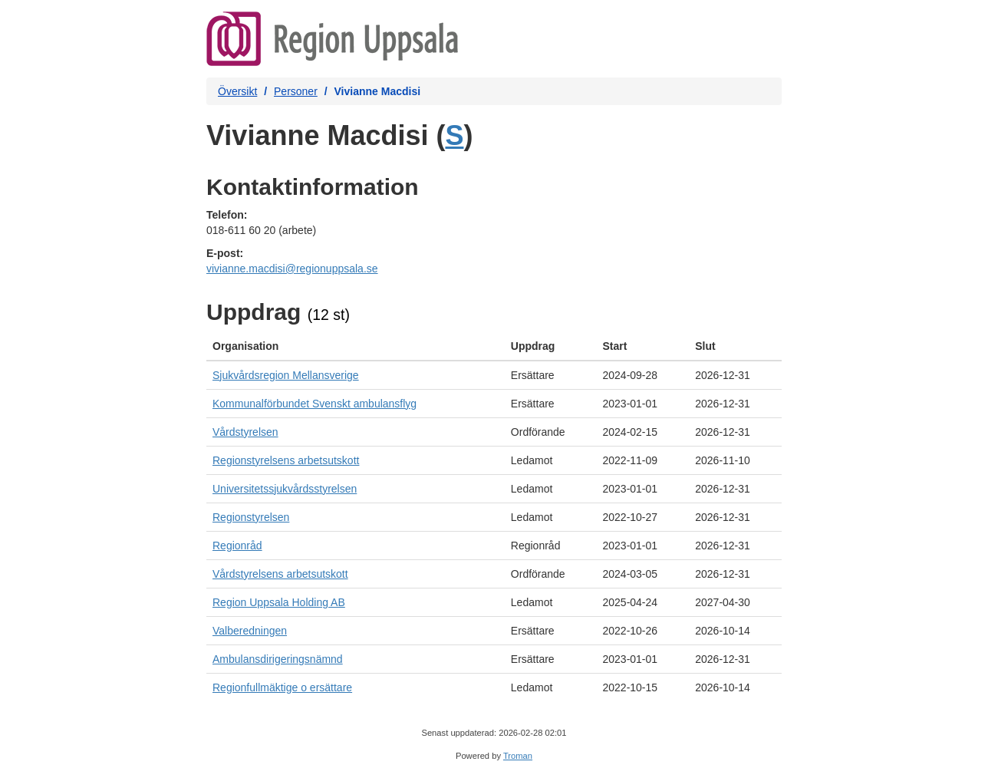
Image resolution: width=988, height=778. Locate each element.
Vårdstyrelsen (245, 432)
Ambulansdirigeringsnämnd (277, 659)
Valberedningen (249, 631)
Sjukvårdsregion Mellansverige (285, 375)
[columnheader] (355, 346)
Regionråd (237, 545)
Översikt (237, 91)
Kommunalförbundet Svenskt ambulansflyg (314, 403)
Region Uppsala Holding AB (278, 602)
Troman (517, 755)
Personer (296, 91)
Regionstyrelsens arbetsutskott (285, 460)
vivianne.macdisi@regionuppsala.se (292, 268)
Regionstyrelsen (250, 517)
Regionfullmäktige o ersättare (282, 687)
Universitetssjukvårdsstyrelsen (284, 489)
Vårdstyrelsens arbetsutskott (280, 574)
